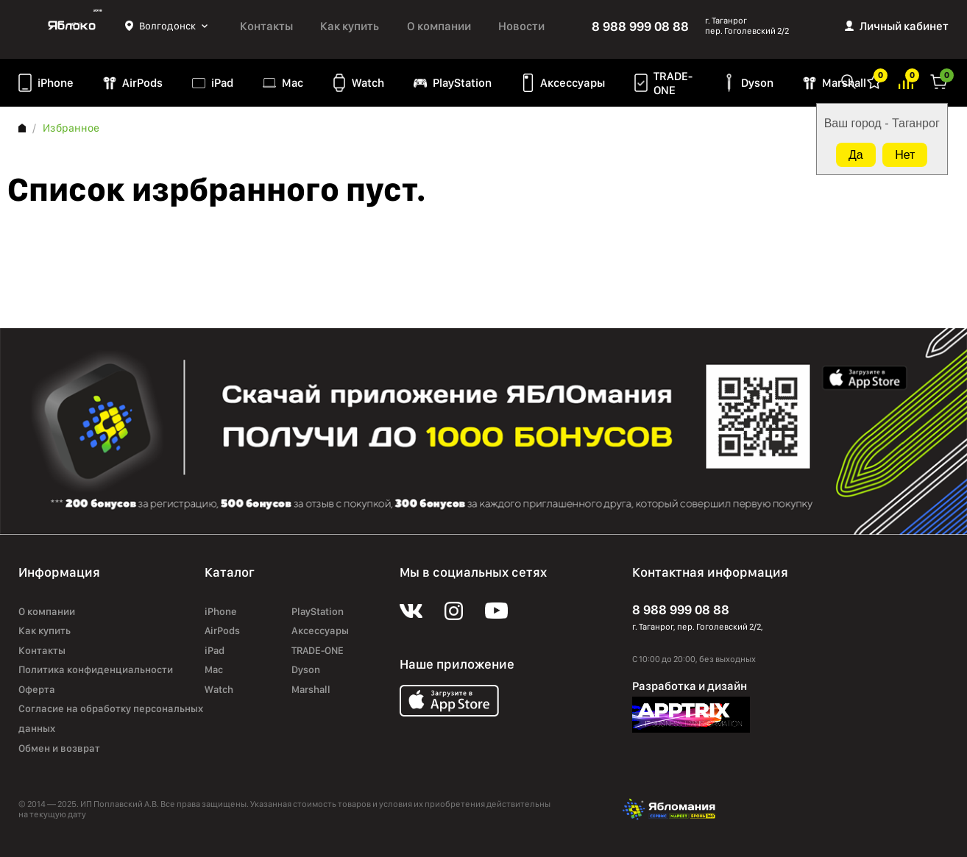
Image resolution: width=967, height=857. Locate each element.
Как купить (349, 26)
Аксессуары (572, 83)
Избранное (874, 80)
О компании (439, 26)
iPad (222, 83)
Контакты (266, 26)
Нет (905, 155)
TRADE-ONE (673, 83)
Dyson (757, 83)
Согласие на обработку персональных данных (110, 718)
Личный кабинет (904, 26)
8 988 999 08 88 (640, 26)
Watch (368, 83)
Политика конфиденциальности (95, 669)
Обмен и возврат (59, 748)
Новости (521, 26)
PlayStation (462, 83)
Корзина (939, 80)
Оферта (36, 689)
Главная (22, 128)
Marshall (844, 83)
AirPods (142, 83)
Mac (292, 83)
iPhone (56, 83)
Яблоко (71, 25)
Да (856, 155)
